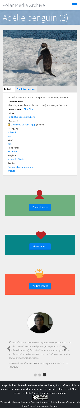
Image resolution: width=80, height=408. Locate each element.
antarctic (12, 132)
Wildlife (11, 170)
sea (10, 136)
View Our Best (40, 246)
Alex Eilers (29, 109)
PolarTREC (13, 151)
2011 (10, 143)
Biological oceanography (20, 167)
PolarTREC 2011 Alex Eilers (21, 116)
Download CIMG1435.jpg (23, 124)
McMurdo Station (16, 159)
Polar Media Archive (24, 5)
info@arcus (33, 393)
